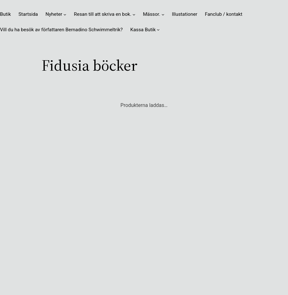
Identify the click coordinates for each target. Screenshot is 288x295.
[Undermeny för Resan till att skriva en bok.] (133, 14)
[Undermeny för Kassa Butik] (158, 29)
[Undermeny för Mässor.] (163, 14)
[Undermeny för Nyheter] (64, 14)
